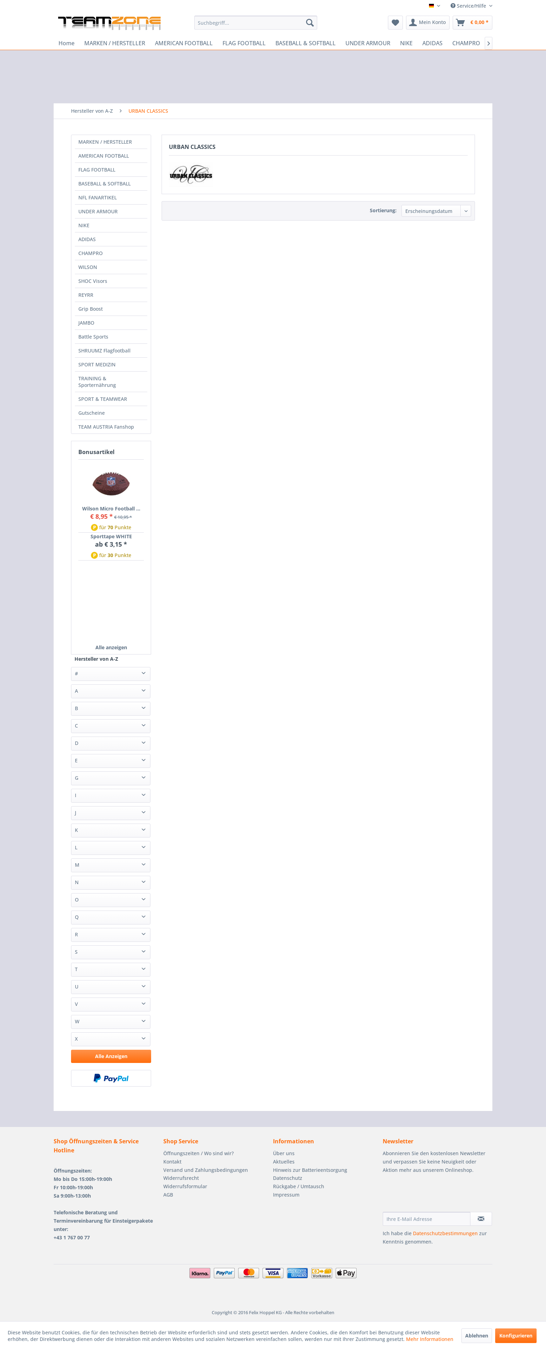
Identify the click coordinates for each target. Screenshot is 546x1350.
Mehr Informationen (429, 1339)
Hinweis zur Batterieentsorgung (310, 1170)
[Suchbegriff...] (255, 23)
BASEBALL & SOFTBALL (104, 183)
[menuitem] (255, 23)
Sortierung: (383, 210)
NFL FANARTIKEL (97, 197)
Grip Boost (90, 308)
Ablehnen (476, 1335)
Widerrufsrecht (181, 1178)
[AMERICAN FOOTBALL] (184, 43)
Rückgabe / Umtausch (298, 1186)
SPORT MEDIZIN (97, 364)
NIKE (83, 225)
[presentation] (436, 1194)
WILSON (87, 267)
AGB (168, 1194)
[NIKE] (406, 43)
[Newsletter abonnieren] (481, 1219)
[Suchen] (310, 23)
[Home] (66, 43)
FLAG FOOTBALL (96, 169)
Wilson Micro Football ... (111, 508)
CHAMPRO (90, 253)
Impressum (286, 1194)
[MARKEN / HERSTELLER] (114, 43)
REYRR (85, 295)
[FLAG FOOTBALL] (244, 43)
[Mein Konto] (428, 23)
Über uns (284, 1153)
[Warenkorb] (472, 23)
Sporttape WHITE (111, 536)
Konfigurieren (515, 1335)
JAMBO (86, 322)
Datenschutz (287, 1178)
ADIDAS (87, 239)
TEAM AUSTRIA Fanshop (106, 426)
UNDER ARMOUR (98, 211)
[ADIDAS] (432, 43)
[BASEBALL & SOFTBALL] (306, 43)
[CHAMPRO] (466, 43)
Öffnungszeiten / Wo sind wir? (198, 1153)
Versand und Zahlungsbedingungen (205, 1170)
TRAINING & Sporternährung (97, 381)
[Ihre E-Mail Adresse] (426, 1219)
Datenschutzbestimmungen (445, 1233)
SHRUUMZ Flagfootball (104, 350)
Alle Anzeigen (111, 1056)
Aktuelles (284, 1161)
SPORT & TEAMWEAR (102, 399)
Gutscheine (91, 413)
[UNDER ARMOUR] (368, 43)
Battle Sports (93, 336)
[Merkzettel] (395, 23)
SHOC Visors (92, 281)
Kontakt (172, 1161)
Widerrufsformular (185, 1186)
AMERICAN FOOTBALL (103, 155)
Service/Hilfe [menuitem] (469, 5)
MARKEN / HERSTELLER (105, 141)
